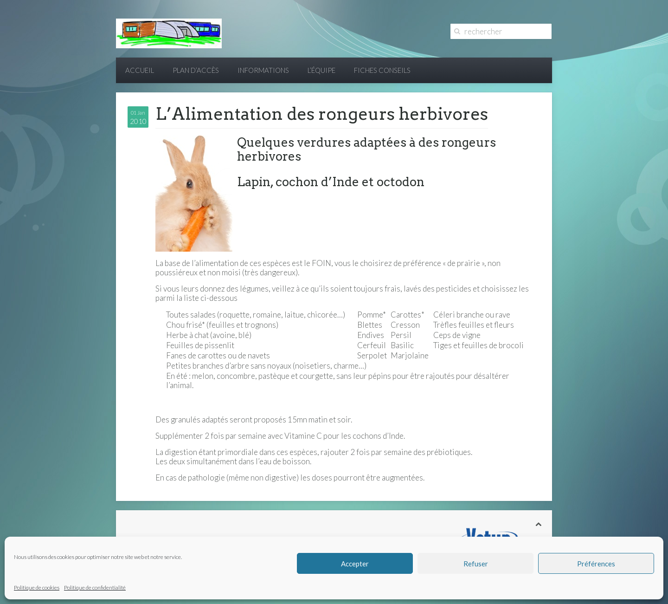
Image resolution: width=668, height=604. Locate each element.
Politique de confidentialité (95, 587)
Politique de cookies (36, 587)
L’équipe (321, 70)
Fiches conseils (382, 70)
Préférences (596, 563)
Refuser (475, 563)
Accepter (355, 563)
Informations (263, 70)
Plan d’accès (196, 70)
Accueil (139, 70)
